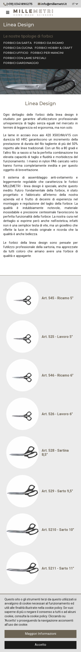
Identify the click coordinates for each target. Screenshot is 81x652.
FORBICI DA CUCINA (17, 47)
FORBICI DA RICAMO (49, 42)
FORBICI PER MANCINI (47, 52)
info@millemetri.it (54, 4)
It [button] (75, 4)
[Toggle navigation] (7, 12)
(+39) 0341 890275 (19, 4)
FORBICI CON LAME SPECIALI (24, 58)
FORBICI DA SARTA (17, 42)
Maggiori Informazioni (40, 634)
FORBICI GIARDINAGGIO (21, 63)
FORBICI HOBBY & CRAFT (54, 47)
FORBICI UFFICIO (15, 52)
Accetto (40, 645)
